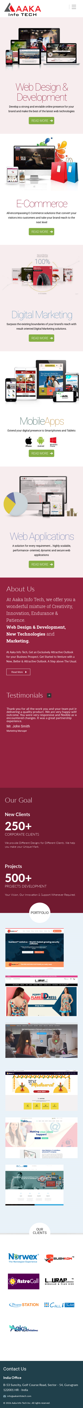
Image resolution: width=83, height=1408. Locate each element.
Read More (17, 672)
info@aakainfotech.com (19, 1396)
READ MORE (39, 121)
